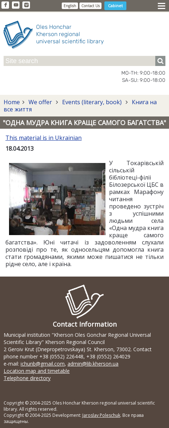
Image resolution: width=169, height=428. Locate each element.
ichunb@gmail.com (43, 363)
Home (12, 102)
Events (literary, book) (92, 102)
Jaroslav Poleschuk (101, 415)
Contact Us (90, 5)
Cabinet (115, 5)
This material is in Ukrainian (43, 138)
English (70, 5)
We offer (40, 102)
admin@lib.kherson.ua (93, 363)
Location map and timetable (37, 370)
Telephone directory (27, 378)
